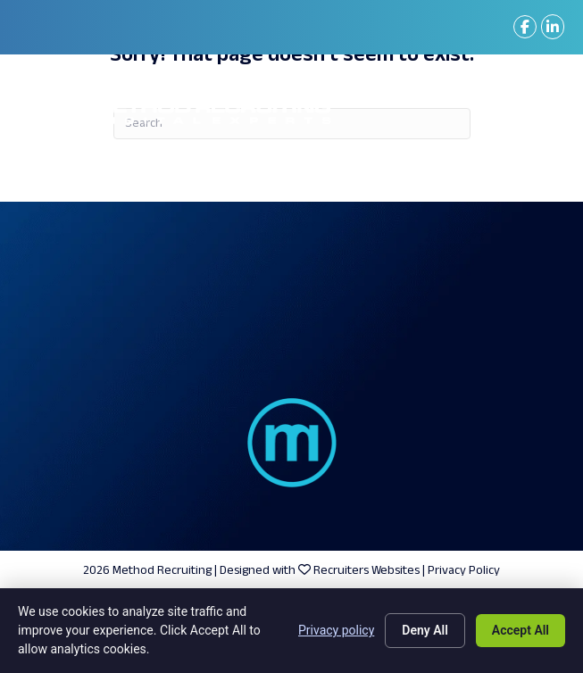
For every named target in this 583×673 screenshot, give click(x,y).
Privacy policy (336, 630)
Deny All (425, 630)
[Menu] (538, 112)
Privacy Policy (464, 570)
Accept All (520, 630)
